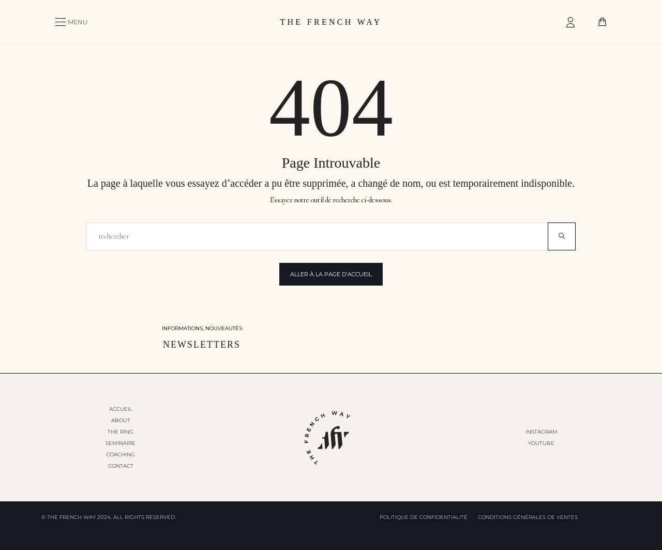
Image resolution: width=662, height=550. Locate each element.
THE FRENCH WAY (331, 22)
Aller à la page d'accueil (331, 274)
